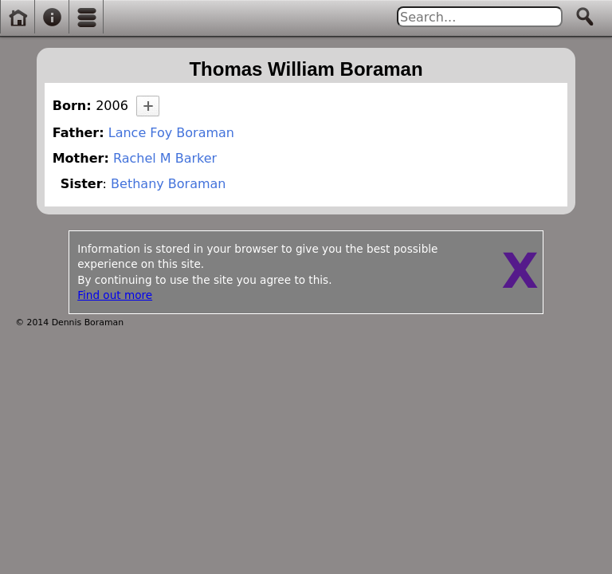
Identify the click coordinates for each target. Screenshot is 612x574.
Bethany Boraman (168, 183)
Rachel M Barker (165, 158)
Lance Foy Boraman (171, 132)
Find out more (114, 295)
